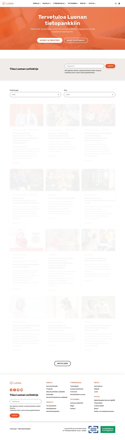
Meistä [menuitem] (96, 382)
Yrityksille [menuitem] (49, 389)
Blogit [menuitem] (72, 406)
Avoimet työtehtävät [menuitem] (76, 389)
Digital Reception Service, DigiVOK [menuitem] (104, 400)
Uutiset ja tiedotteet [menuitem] (76, 403)
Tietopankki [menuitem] (74, 399)
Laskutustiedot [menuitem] (99, 406)
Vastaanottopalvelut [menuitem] (52, 411)
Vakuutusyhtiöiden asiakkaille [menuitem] (55, 392)
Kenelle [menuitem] (49, 382)
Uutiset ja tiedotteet (50, 40)
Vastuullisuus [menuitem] (98, 386)
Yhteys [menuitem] (97, 396)
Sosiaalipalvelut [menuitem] (51, 408)
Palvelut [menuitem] (49, 402)
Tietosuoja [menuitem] (13, 429)
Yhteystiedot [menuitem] (98, 403)
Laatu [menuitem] (96, 392)
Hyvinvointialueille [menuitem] (52, 386)
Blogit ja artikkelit (76, 40)
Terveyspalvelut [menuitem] (51, 406)
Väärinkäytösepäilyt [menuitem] (24, 429)
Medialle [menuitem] (96, 389)
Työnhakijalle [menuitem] (75, 382)
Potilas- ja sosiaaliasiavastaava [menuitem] (104, 411)
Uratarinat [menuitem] (73, 392)
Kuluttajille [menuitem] (49, 394)
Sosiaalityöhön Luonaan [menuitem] (77, 394)
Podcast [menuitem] (72, 408)
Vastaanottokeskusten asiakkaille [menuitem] (56, 397)
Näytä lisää (62, 363)
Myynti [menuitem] (96, 408)
